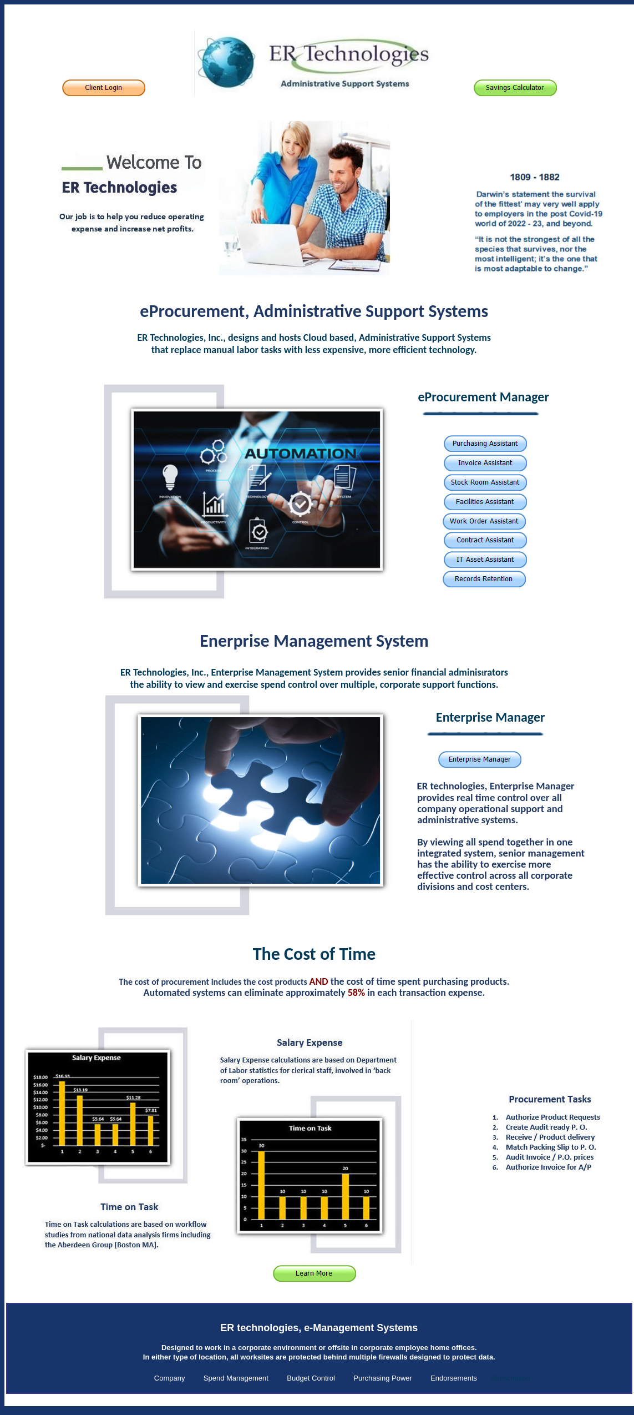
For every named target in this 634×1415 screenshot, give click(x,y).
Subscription (510, 1378)
